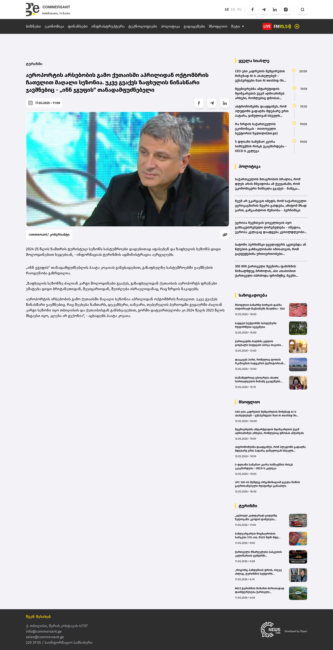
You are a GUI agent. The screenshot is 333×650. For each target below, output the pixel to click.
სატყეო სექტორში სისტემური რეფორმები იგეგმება (256, 325)
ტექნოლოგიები (142, 26)
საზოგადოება (253, 295)
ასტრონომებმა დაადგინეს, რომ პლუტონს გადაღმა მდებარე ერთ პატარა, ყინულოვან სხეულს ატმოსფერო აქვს (270, 449)
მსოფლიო (218, 26)
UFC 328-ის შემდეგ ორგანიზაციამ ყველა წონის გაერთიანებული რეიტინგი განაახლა (267, 484)
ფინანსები (78, 26)
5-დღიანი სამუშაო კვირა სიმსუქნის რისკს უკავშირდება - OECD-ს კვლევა (264, 466)
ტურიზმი (34, 64)
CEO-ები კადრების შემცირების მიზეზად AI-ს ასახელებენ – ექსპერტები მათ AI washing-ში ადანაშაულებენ (265, 413)
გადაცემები (194, 26)
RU (239, 9)
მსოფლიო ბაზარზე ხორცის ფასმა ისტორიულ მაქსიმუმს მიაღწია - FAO (260, 306)
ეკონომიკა (54, 26)
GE (227, 9)
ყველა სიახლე (254, 60)
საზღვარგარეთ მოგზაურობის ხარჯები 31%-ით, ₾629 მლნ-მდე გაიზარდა (256, 535)
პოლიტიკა (170, 26)
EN (233, 9)
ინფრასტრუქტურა (108, 26)
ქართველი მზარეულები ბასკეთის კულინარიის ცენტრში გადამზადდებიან (258, 554)
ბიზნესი (33, 26)
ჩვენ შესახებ (38, 616)
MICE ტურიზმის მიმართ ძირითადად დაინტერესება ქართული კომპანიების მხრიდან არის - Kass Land (259, 590)
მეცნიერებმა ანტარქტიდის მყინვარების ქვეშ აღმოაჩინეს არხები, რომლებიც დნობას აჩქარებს (269, 431)
